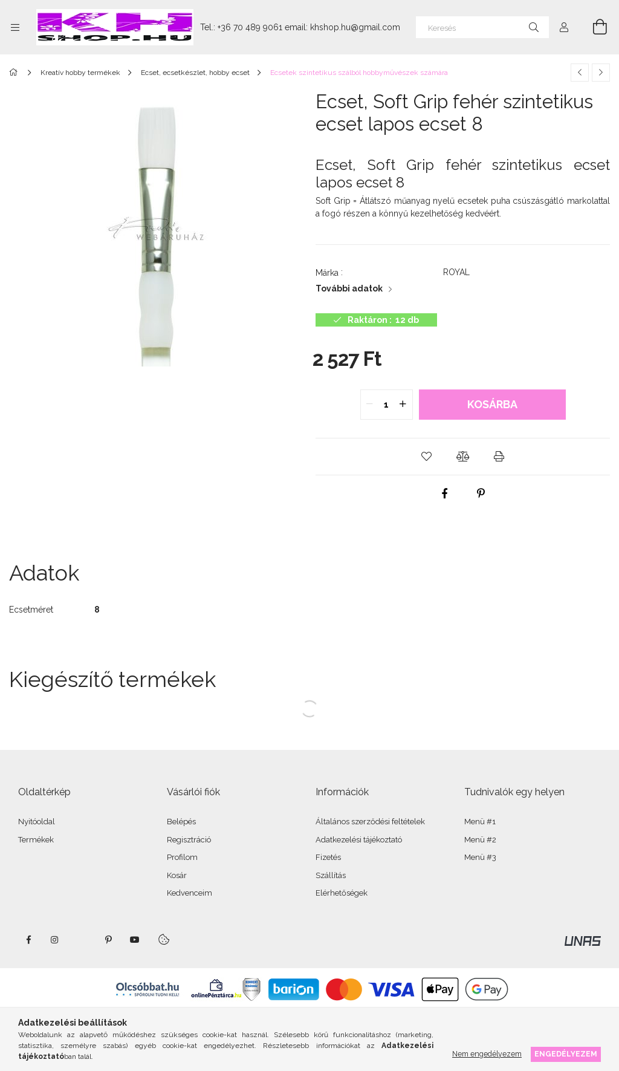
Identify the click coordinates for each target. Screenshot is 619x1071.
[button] (427, 457)
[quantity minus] (370, 404)
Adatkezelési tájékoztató (359, 839)
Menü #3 (480, 857)
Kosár (177, 875)
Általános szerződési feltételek (370, 821)
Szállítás (331, 875)
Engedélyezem (565, 1053)
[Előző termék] (580, 72)
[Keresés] (482, 27)
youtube (135, 939)
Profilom (182, 857)
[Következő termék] (601, 72)
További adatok (349, 288)
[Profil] (564, 27)
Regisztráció (189, 839)
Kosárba (492, 404)
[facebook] (445, 493)
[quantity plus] (403, 404)
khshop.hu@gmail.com (355, 27)
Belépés (181, 821)
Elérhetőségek (342, 892)
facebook (28, 939)
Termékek (36, 839)
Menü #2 (480, 839)
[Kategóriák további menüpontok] (15, 27)
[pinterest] (481, 493)
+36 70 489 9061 (250, 27)
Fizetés (328, 857)
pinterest (108, 939)
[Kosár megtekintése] (593, 27)
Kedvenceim (189, 892)
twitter (81, 939)
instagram (55, 939)
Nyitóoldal (36, 821)
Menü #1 (480, 821)
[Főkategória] (15, 72)
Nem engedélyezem (487, 1053)
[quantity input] (386, 404)
